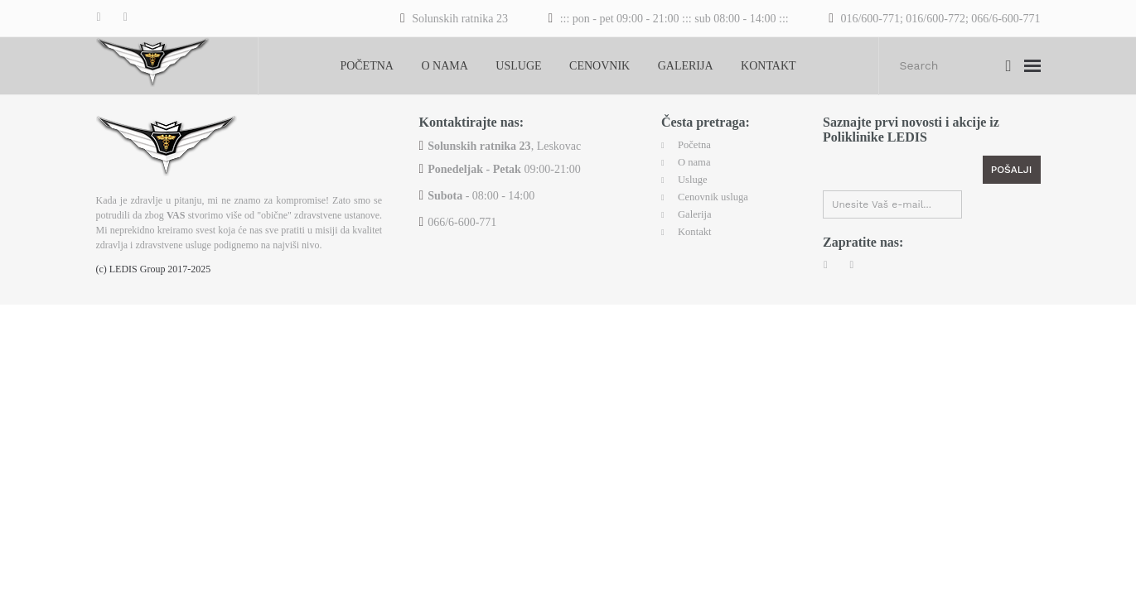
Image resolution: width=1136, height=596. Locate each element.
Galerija (685, 66)
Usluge (518, 66)
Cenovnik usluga (717, 193)
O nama (444, 66)
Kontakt (768, 66)
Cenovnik (599, 66)
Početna (367, 66)
